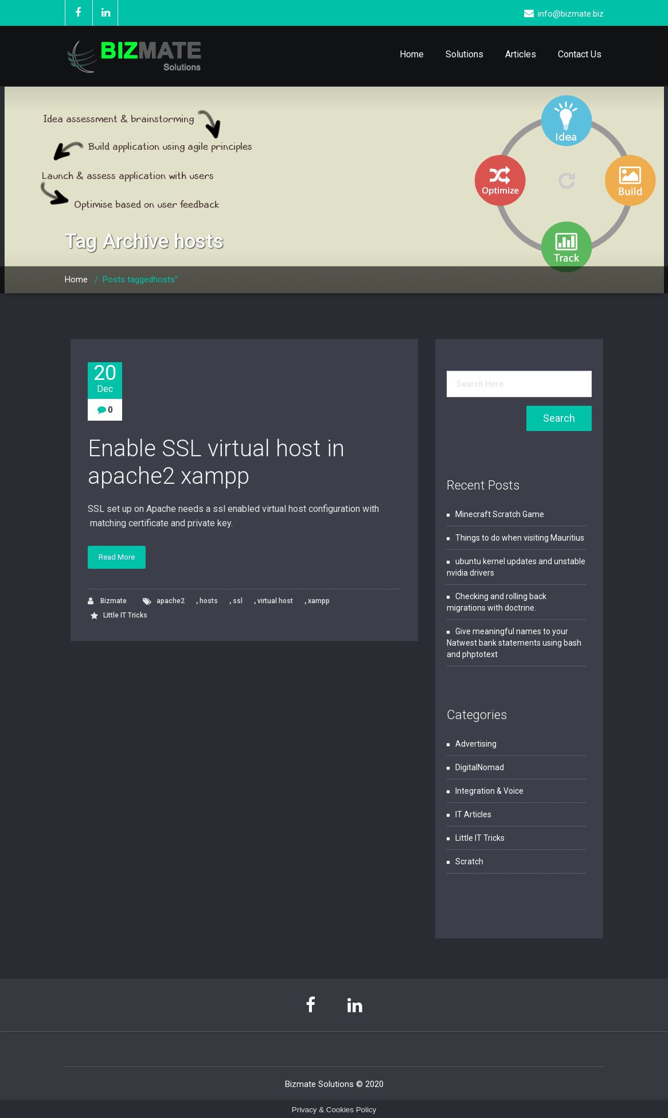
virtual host (275, 601)
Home (412, 54)
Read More (117, 557)
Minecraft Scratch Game (499, 514)
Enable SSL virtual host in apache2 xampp (216, 462)
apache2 (171, 601)
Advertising (476, 743)
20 (105, 378)
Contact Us (579, 54)
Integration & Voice (489, 790)
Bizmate (107, 601)
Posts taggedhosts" (140, 279)
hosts (209, 601)
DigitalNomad (479, 767)
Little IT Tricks (125, 615)
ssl (238, 601)
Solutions (464, 54)
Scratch (469, 861)
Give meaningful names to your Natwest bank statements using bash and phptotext (514, 643)
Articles (520, 54)
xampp (319, 601)
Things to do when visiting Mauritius (519, 537)
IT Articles (473, 814)
